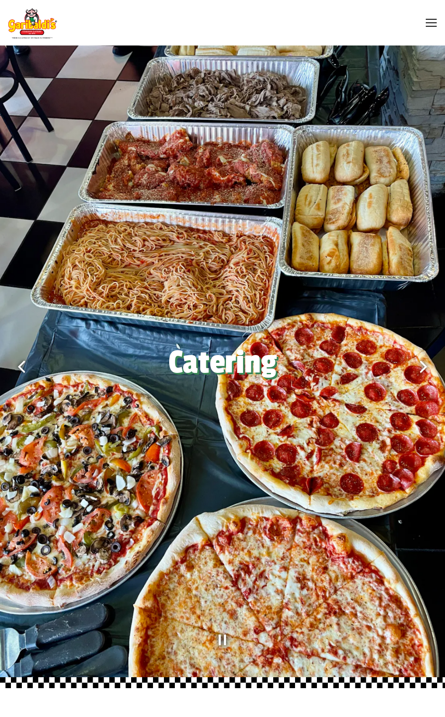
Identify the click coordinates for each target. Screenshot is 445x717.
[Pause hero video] (222, 640)
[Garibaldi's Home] (57, 22)
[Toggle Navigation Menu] (431, 22)
